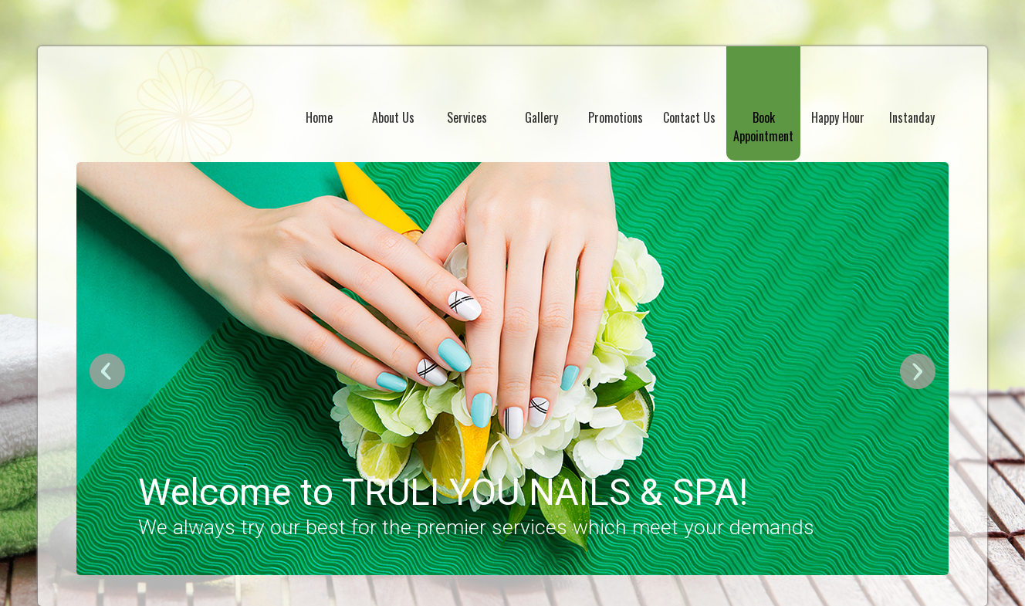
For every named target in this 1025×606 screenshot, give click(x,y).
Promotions (615, 117)
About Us (393, 117)
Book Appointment (763, 126)
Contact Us (689, 117)
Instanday (912, 117)
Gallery (541, 117)
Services (467, 117)
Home (319, 117)
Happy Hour (837, 117)
